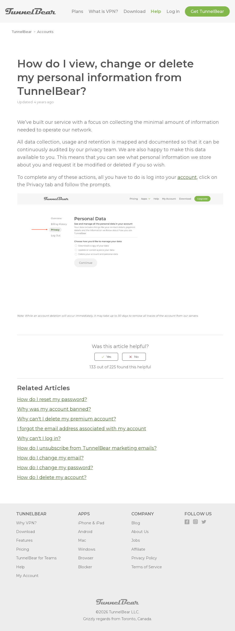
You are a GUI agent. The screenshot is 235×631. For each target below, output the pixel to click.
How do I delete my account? (52, 477)
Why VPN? (26, 523)
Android (85, 531)
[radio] (106, 357)
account (187, 177)
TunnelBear (22, 32)
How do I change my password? (55, 468)
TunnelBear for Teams (36, 558)
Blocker (85, 567)
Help (156, 11)
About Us (139, 531)
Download (134, 11)
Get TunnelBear (207, 11)
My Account (27, 575)
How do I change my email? (50, 458)
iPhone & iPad (91, 523)
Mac (82, 540)
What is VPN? (103, 11)
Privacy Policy (144, 558)
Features (24, 540)
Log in (173, 11)
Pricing (22, 549)
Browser (85, 558)
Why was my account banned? (54, 409)
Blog (135, 523)
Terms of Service (146, 567)
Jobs (135, 540)
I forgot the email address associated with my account (81, 429)
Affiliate (138, 549)
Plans (77, 11)
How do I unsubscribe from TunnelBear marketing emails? (87, 448)
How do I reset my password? (52, 399)
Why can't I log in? (39, 438)
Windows (86, 549)
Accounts (45, 32)
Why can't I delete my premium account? (66, 419)
